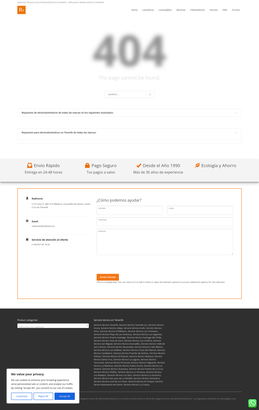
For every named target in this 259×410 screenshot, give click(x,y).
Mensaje (102, 231)
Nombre (102, 208)
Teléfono (102, 220)
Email (171, 208)
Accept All (64, 396)
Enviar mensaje (108, 277)
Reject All (43, 396)
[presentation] (122, 263)
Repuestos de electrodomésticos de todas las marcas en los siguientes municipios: (68, 112)
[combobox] (53, 325)
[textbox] (53, 327)
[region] (43, 386)
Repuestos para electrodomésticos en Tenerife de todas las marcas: (59, 132)
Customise (21, 396)
